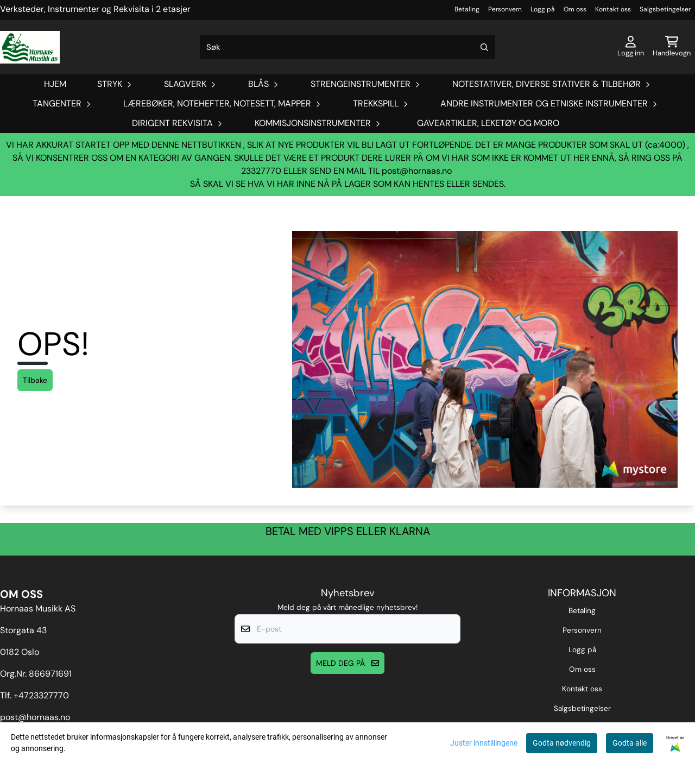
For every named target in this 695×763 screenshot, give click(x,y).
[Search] (484, 47)
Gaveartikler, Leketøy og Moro (488, 123)
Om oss (575, 9)
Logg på (542, 9)
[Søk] (347, 47)
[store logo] (30, 47)
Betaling (466, 9)
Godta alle (629, 743)
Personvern (505, 9)
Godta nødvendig (562, 743)
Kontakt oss (613, 9)
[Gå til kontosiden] (630, 47)
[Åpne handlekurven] (671, 47)
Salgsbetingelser (665, 9)
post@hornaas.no (417, 170)
